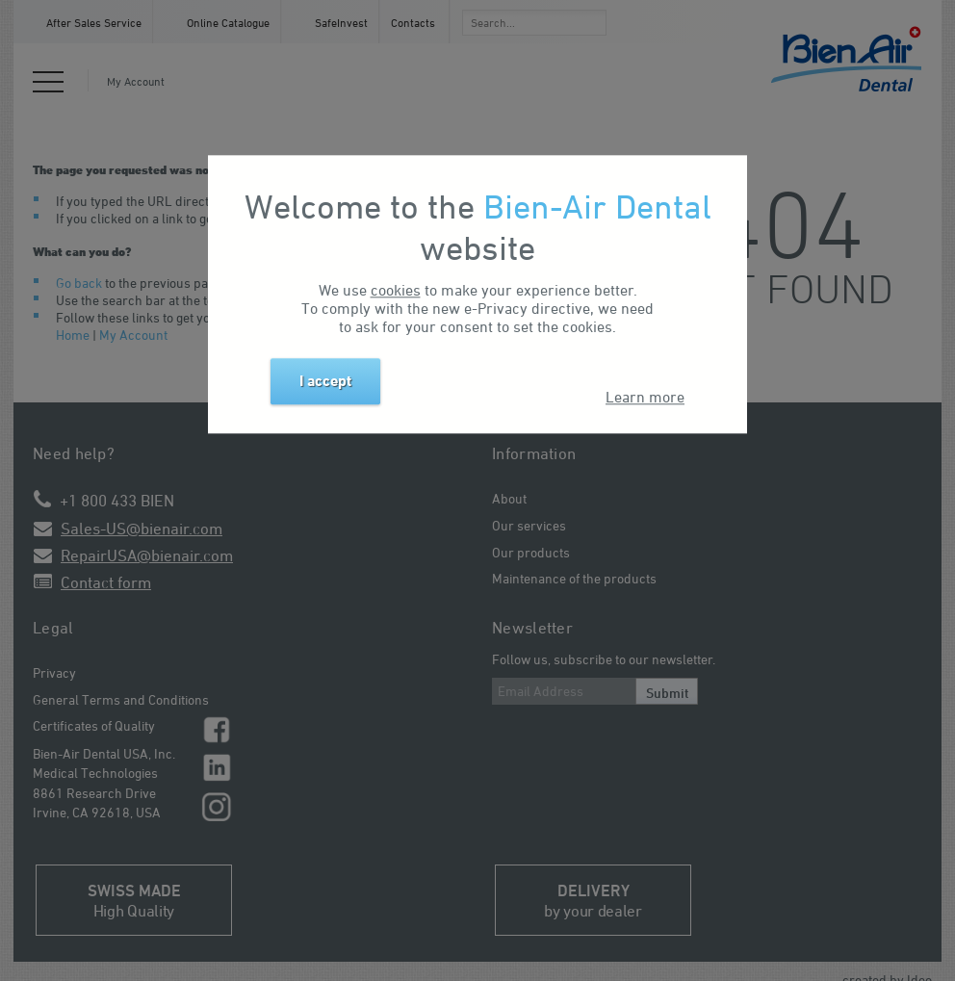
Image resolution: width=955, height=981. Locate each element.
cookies (396, 289)
